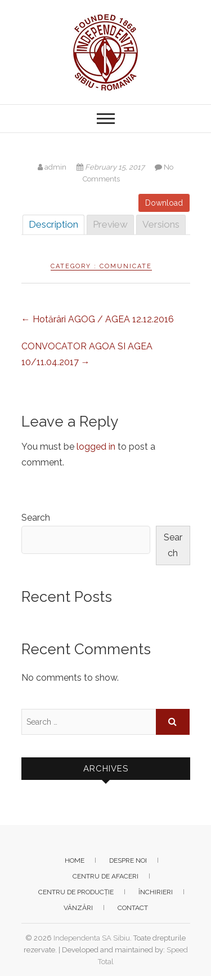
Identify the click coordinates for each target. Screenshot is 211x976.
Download (164, 202)
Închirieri (155, 892)
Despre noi (128, 860)
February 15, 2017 (111, 167)
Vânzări (78, 908)
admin (53, 167)
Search (35, 517)
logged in (96, 446)
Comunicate (126, 266)
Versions (160, 224)
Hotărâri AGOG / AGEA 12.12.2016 (97, 319)
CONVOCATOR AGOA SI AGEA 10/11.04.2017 (86, 354)
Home (74, 860)
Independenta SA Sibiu (91, 938)
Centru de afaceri (105, 876)
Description (53, 224)
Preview (110, 224)
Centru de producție (76, 892)
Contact (133, 908)
